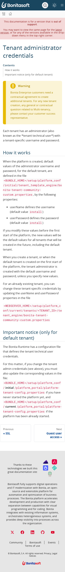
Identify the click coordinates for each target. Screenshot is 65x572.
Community (16, 542)
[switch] (54, 5)
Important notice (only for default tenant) (29, 74)
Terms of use (32, 545)
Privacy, (47, 553)
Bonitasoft (35, 542)
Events (52, 542)
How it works (12, 70)
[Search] (45, 5)
